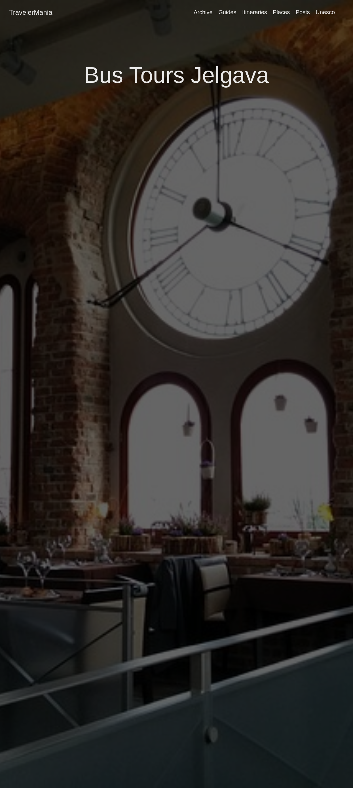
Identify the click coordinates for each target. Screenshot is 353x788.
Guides (227, 12)
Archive (203, 12)
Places (281, 12)
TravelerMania (30, 12)
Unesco (325, 12)
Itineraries (254, 12)
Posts (303, 12)
